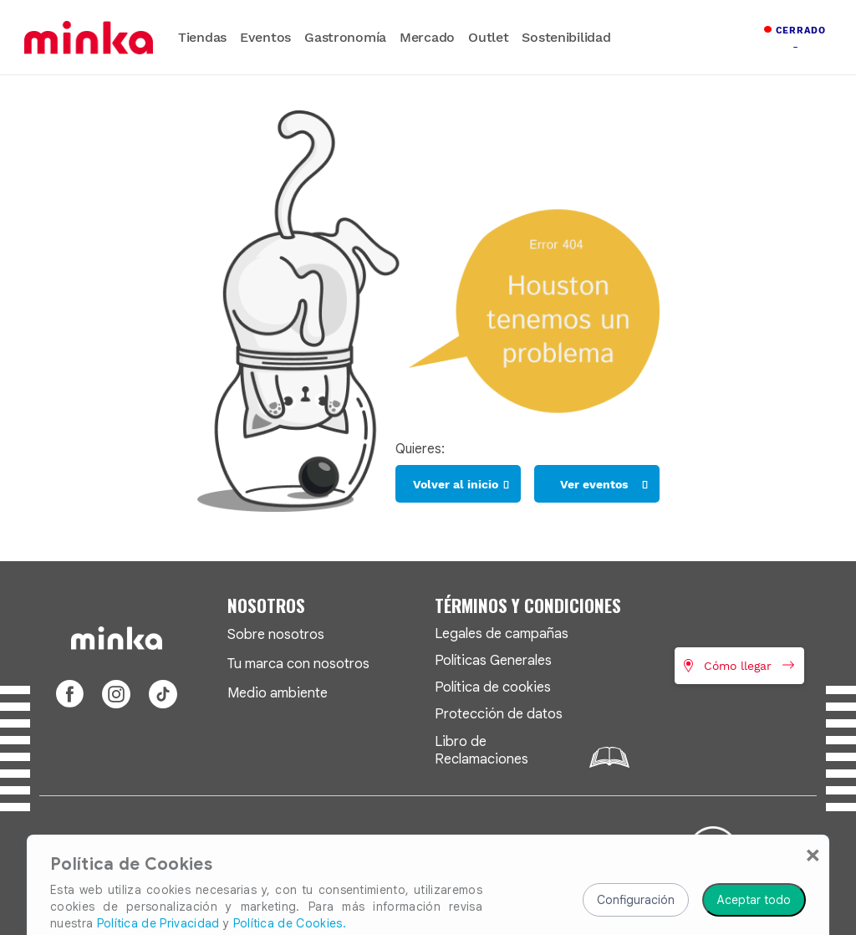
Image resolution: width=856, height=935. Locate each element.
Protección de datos (499, 714)
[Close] (813, 793)
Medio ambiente (277, 693)
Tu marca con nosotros (298, 663)
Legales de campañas (501, 633)
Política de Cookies (131, 804)
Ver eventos (594, 484)
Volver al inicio (455, 484)
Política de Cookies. (289, 863)
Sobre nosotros (275, 634)
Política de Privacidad (158, 863)
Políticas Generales (493, 660)
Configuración (636, 839)
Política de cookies (493, 687)
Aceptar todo (754, 839)
